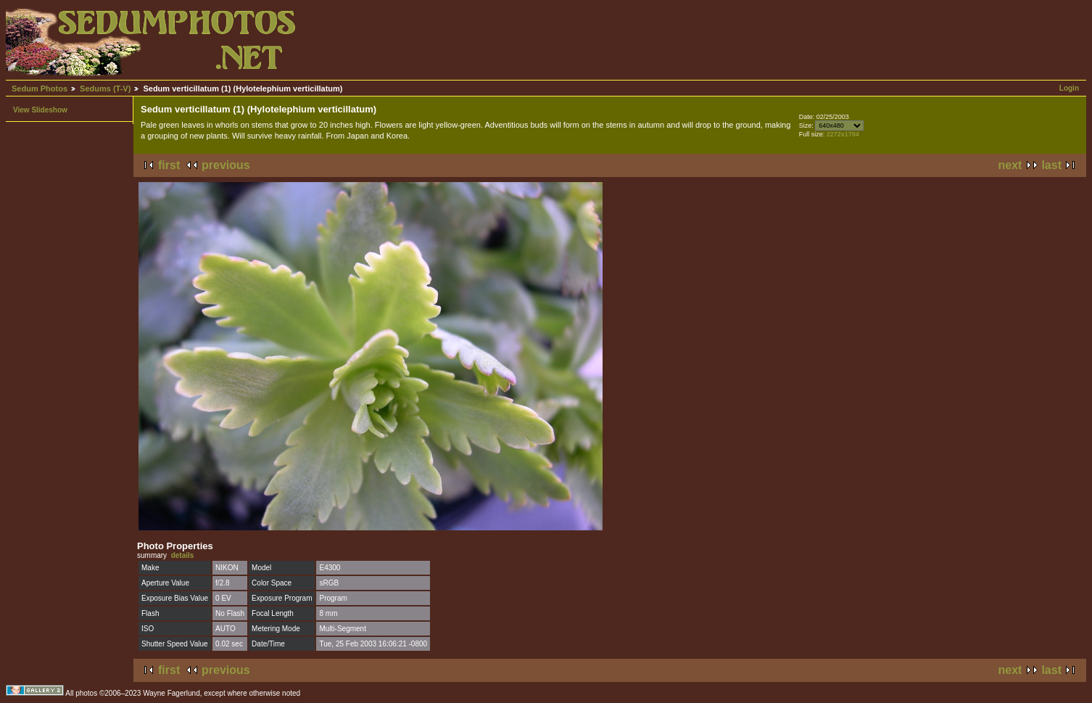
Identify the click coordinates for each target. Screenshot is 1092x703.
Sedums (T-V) (105, 88)
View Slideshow (40, 110)
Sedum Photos (39, 88)
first (169, 165)
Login (1069, 88)
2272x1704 (843, 134)
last (1051, 165)
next (1010, 165)
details (182, 555)
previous (226, 165)
